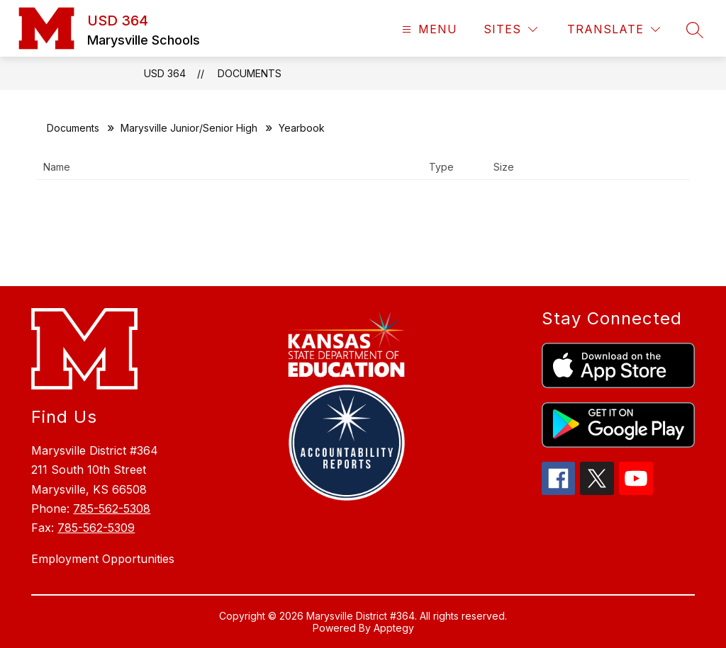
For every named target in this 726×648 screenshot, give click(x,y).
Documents (249, 73)
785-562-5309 (96, 528)
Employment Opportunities (102, 559)
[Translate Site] (614, 29)
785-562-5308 (111, 508)
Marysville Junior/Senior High (189, 128)
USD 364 (165, 73)
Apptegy (394, 628)
